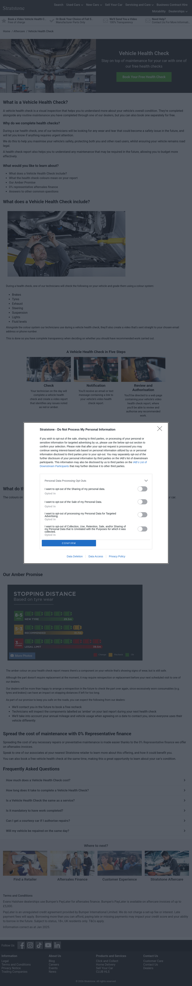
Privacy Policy (117, 556)
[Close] (160, 429)
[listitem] (96, 481)
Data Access (95, 556)
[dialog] (96, 493)
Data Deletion (75, 556)
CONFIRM (69, 543)
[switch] (142, 488)
